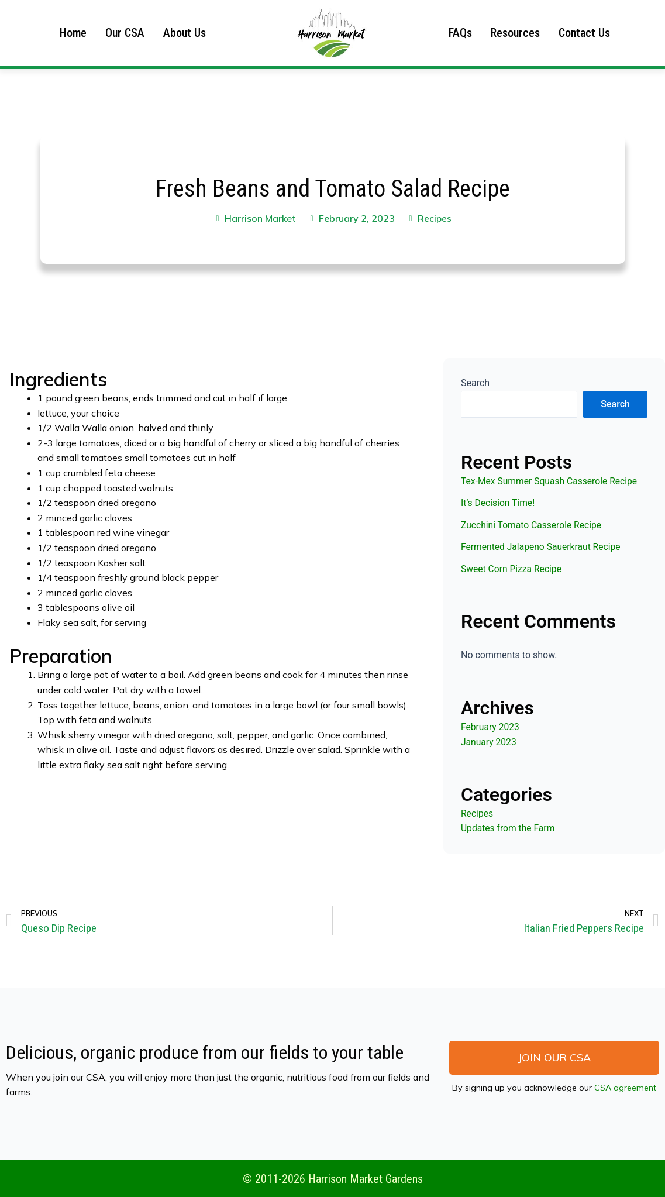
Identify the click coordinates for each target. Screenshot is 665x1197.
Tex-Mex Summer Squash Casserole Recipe (551, 481)
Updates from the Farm (509, 828)
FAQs (460, 33)
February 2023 (491, 726)
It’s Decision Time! (498, 502)
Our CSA (124, 33)
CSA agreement (625, 1088)
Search (475, 382)
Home (73, 33)
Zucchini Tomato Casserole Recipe (533, 525)
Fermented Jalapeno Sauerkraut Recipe (542, 546)
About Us (184, 33)
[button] (554, 1058)
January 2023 (489, 742)
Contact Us (584, 33)
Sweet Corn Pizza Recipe (512, 569)
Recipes (435, 218)
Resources (515, 33)
